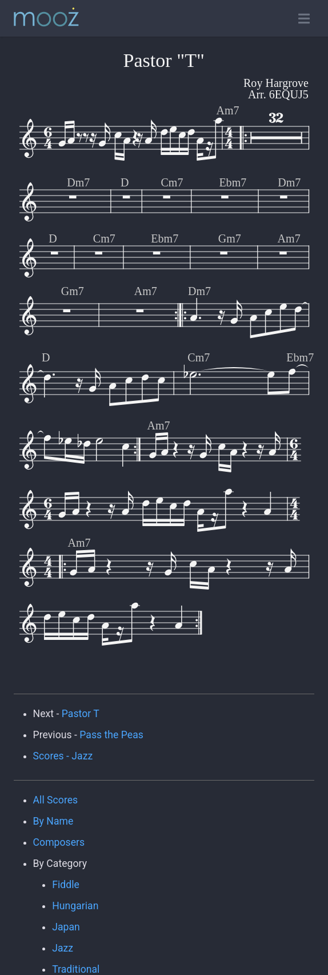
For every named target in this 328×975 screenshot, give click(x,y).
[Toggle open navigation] (304, 18)
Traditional (75, 969)
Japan (66, 927)
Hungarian (75, 906)
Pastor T (80, 713)
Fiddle (65, 884)
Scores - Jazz (63, 756)
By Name (53, 821)
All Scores (55, 800)
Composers (59, 842)
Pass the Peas (111, 735)
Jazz (62, 948)
